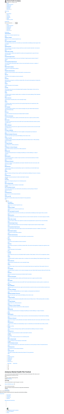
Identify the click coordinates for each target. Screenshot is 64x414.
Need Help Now (7, 400)
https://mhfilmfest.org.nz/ (10, 384)
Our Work (8, 16)
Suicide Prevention (10, 4)
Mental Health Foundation (14, 410)
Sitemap (8, 398)
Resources (9, 9)
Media (8, 18)
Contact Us (9, 397)
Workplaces (9, 6)
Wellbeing (8, 17)
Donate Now (7, 21)
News (8, 3)
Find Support (9, 13)
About (8, 14)
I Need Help (7, 11)
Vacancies (8, 396)
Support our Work (10, 19)
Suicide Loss (9, 5)
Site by (9, 412)
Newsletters (9, 394)
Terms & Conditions (10, 411)
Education (8, 29)
